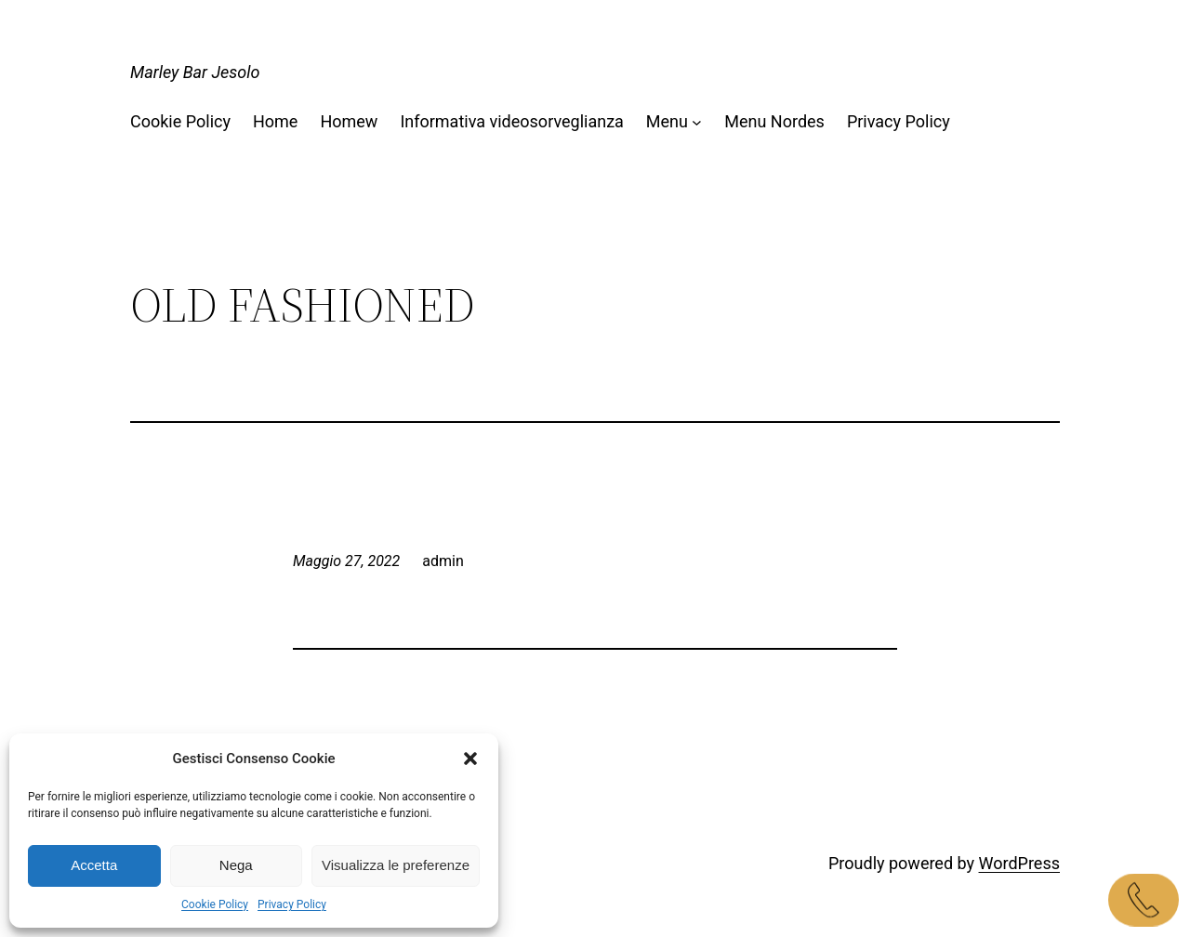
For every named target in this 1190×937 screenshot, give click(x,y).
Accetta (94, 865)
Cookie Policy (214, 904)
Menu (667, 121)
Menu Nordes (774, 121)
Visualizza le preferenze (395, 865)
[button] (470, 758)
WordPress (1019, 863)
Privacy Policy (292, 904)
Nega (236, 865)
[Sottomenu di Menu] (697, 122)
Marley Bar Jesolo (195, 72)
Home (275, 121)
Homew (348, 121)
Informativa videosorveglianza (511, 121)
